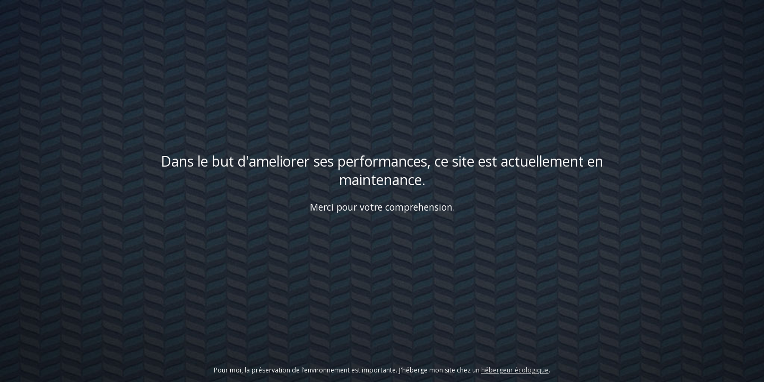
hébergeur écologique (515, 370)
